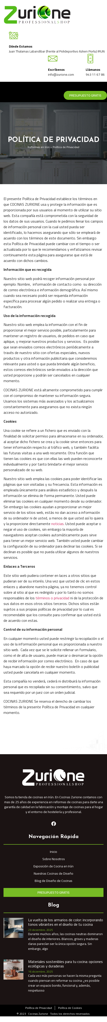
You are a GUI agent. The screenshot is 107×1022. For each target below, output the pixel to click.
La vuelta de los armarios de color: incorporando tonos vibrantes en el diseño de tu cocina (65, 922)
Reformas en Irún (39, 147)
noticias (57, 523)
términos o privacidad (52, 597)
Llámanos (93, 70)
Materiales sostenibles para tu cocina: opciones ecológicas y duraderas (65, 964)
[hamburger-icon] (101, 87)
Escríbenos (56, 70)
